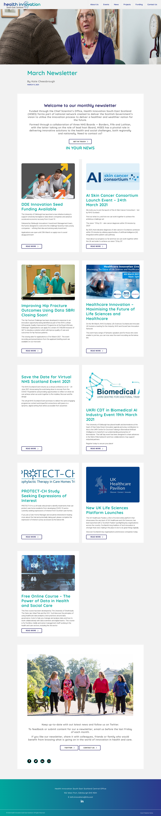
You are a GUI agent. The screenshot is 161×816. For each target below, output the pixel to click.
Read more (31, 246)
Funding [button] (139, 4)
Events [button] (106, 4)
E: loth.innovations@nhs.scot (80, 797)
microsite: (37, 342)
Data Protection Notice (146, 813)
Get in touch (79, 142)
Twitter (68, 748)
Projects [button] (127, 4)
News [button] (116, 4)
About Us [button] (94, 4)
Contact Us (89, 748)
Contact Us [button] (152, 4)
